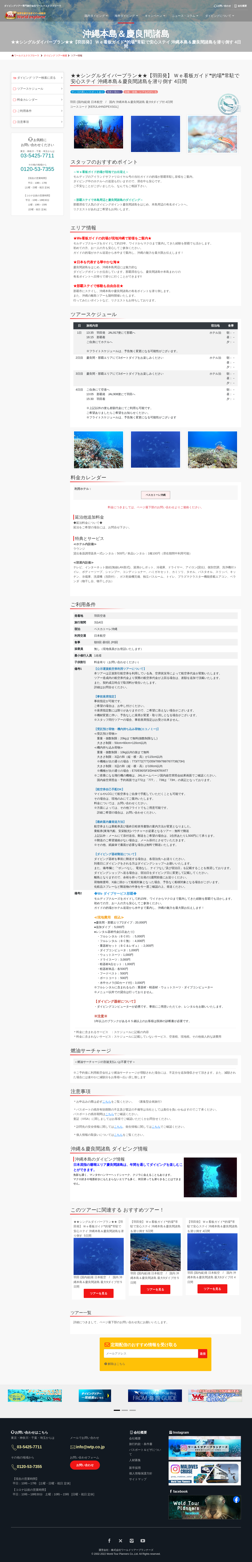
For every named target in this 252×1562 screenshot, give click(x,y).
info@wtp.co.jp (91, 1447)
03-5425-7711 (37, 155)
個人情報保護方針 (140, 1473)
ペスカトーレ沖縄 (156, 495)
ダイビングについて (220, 15)
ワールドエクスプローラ (26, 55)
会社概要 (135, 1438)
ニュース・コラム (185, 15)
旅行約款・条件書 (140, 1444)
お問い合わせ (85, 1466)
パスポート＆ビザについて (145, 1452)
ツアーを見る (98, 1293)
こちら (106, 1101)
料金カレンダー (25, 100)
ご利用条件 (22, 111)
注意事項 (20, 122)
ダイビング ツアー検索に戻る (34, 78)
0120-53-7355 (37, 169)
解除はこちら (116, 1363)
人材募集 (135, 1460)
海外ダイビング (127, 15)
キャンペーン (155, 15)
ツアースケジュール (27, 89)
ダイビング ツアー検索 (55, 55)
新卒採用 (135, 1467)
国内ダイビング (97, 15)
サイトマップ (138, 1479)
